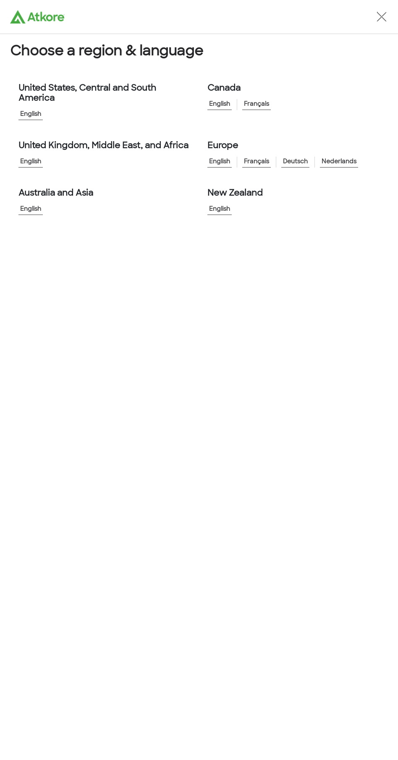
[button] (381, 16)
